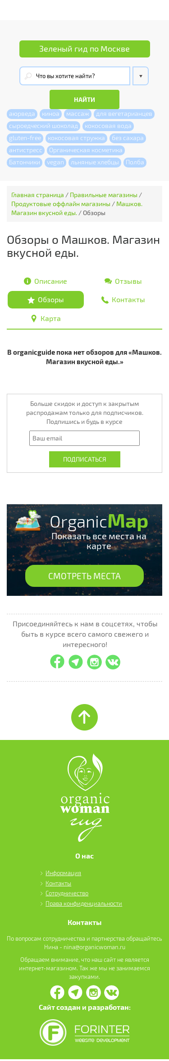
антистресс (25, 150)
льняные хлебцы (95, 162)
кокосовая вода (108, 126)
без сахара (128, 138)
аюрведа (22, 114)
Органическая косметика (86, 150)
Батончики (24, 162)
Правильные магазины (103, 195)
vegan (55, 162)
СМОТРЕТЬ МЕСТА (85, 577)
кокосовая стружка (76, 138)
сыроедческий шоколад (43, 126)
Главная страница (37, 195)
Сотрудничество (67, 895)
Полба (135, 162)
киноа (50, 114)
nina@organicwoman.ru (94, 948)
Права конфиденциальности (84, 905)
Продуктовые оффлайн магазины (60, 204)
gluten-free (25, 138)
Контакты (58, 885)
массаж (77, 114)
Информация (63, 875)
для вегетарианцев (124, 114)
